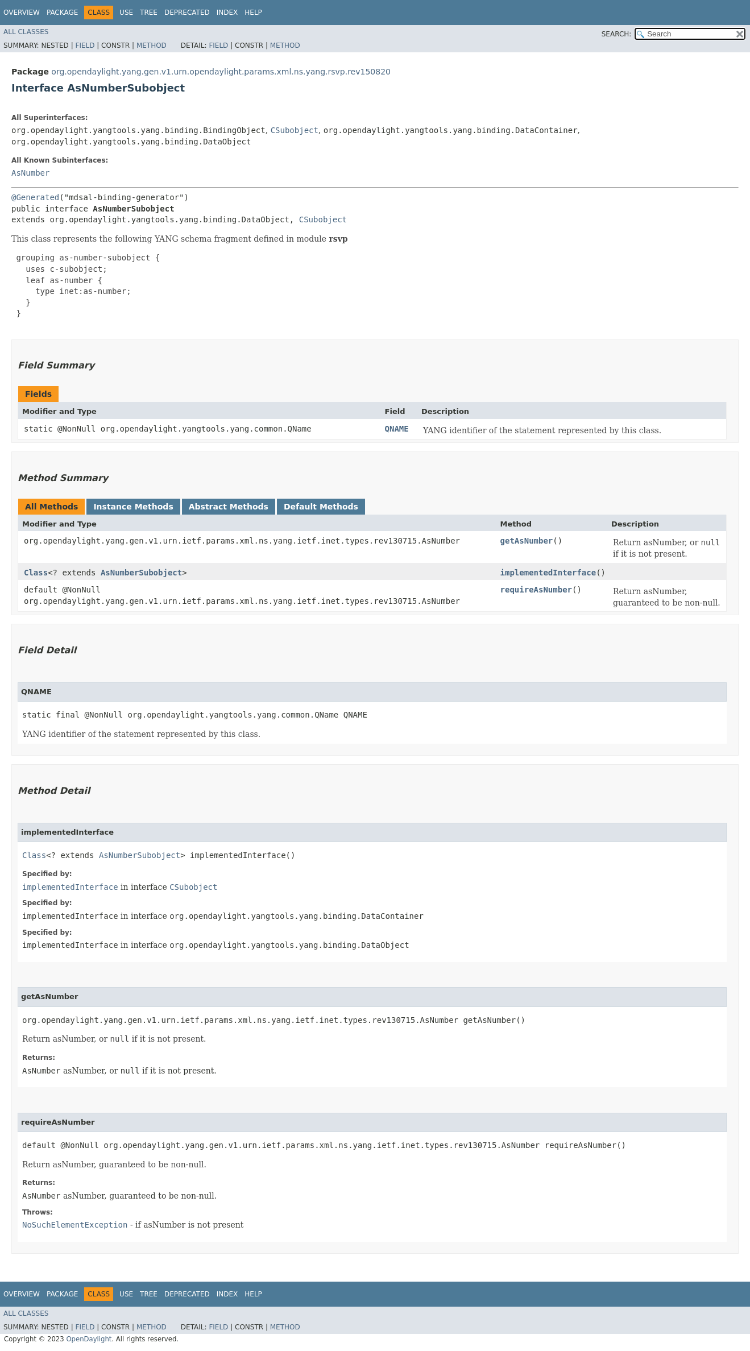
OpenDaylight (88, 1339)
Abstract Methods (228, 506)
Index (227, 12)
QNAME (397, 428)
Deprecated (187, 12)
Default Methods (321, 506)
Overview (21, 12)
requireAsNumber (536, 589)
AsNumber (30, 172)
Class (36, 572)
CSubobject (294, 130)
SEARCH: (617, 34)
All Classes (25, 32)
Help (253, 12)
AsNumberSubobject (141, 572)
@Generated (35, 197)
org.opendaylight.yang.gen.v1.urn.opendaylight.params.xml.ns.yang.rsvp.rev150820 (221, 71)
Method (151, 45)
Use (126, 12)
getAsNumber (526, 540)
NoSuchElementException (74, 1224)
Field (84, 45)
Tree (149, 12)
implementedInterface (548, 572)
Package (62, 12)
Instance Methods (133, 506)
